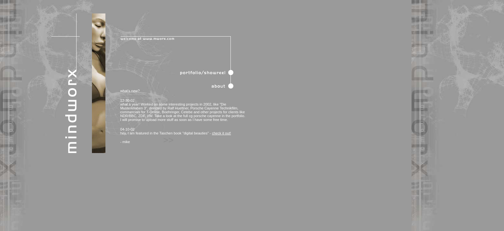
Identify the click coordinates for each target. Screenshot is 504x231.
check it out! (221, 133)
